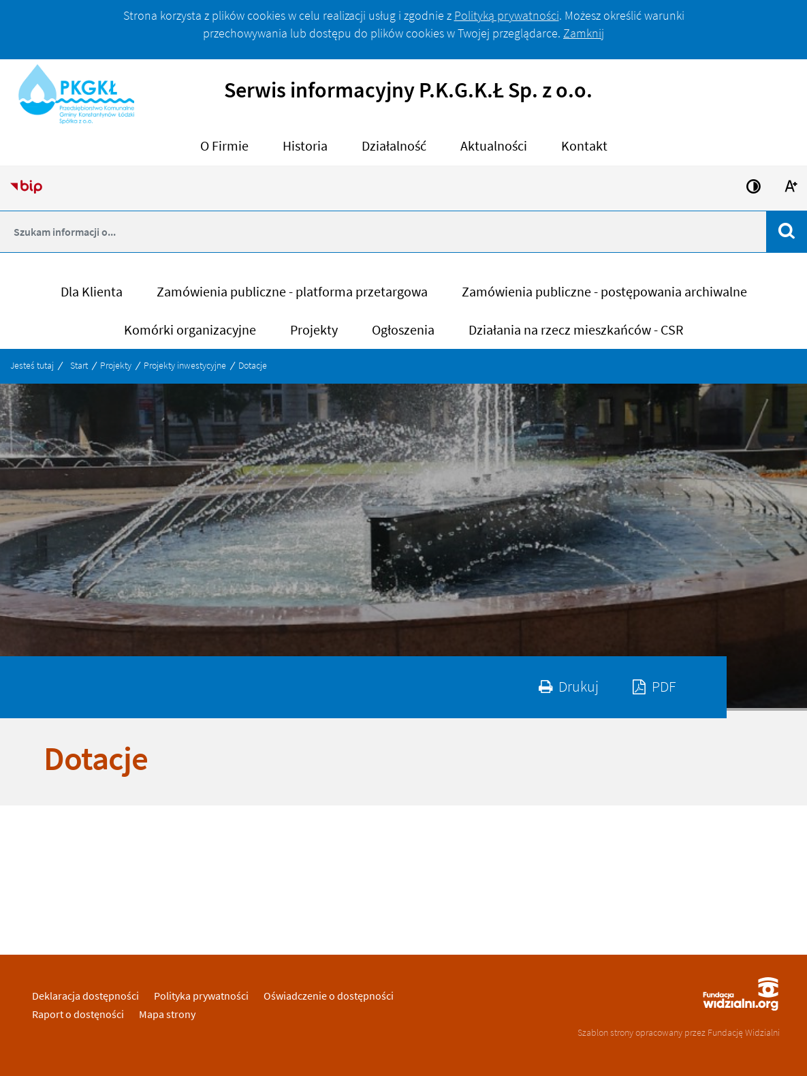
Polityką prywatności (506, 15)
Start (79, 365)
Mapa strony (167, 1014)
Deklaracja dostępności (85, 995)
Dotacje (252, 365)
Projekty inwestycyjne (185, 365)
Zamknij (583, 33)
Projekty (115, 365)
